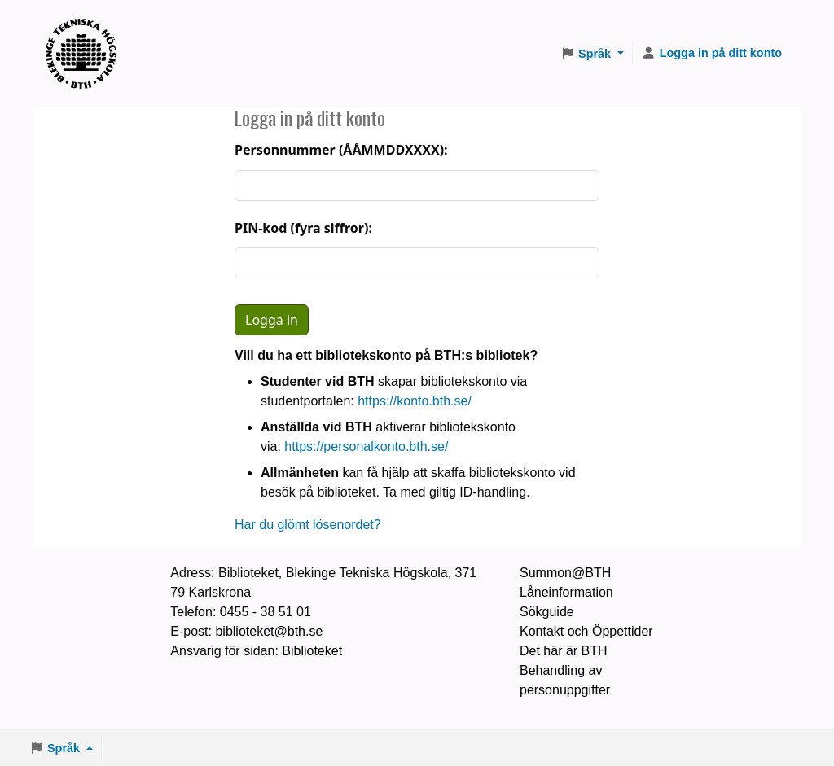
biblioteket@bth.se (269, 631)
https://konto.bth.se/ (415, 401)
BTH (86, 33)
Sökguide (547, 612)
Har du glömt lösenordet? (308, 525)
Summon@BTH (565, 573)
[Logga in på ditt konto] (711, 53)
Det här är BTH (564, 651)
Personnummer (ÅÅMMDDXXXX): (341, 150)
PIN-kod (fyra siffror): (303, 228)
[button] (592, 53)
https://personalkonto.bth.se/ (366, 446)
